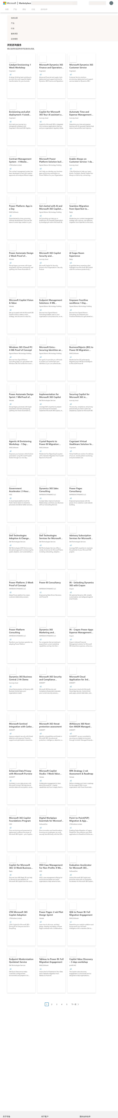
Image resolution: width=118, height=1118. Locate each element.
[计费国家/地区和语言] (97, 3)
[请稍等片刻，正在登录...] (111, 3)
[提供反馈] (78, 3)
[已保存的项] (84, 3)
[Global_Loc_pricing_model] (8, 38)
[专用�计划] (87, 3)
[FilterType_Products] (8, 23)
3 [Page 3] (56, 1004)
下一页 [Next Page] (73, 1004)
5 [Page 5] (66, 1004)
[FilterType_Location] (8, 17)
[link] (21, 75)
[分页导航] (62, 1006)
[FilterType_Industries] (8, 28)
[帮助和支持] (81, 3)
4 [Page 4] (61, 1004)
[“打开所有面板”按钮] (6, 9)
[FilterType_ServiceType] (8, 33)
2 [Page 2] (51, 1004)
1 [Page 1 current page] (46, 1004)
